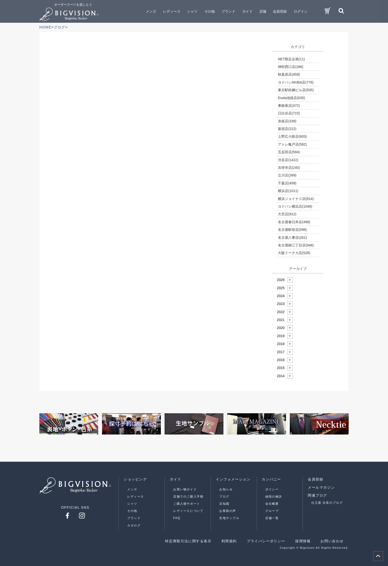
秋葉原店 (289, 74)
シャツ (132, 503)
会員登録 (280, 11)
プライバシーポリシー (266, 541)
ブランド (134, 518)
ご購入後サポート (186, 503)
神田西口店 (290, 67)
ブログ (224, 496)
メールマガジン (321, 487)
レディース (135, 496)
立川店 (287, 175)
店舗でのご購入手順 (188, 496)
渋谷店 (288, 160)
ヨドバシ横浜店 (295, 206)
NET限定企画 (291, 59)
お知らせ (226, 489)
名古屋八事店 (292, 237)
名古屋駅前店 (292, 230)
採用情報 (303, 541)
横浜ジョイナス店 (296, 199)
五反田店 (289, 152)
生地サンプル (229, 518)
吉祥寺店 (289, 168)
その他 (132, 511)
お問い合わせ (332, 541)
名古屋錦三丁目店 (296, 245)
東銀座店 (289, 106)
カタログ (134, 525)
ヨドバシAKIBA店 (296, 82)
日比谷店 (289, 113)
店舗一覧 (272, 518)
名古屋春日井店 (294, 222)
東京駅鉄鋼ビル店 (296, 90)
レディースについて (188, 511)
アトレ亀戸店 (292, 144)
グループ (272, 511)
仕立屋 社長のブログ (327, 502)
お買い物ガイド (185, 489)
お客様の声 (227, 511)
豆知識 (224, 503)
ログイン (301, 11)
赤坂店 (287, 121)
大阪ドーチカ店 (294, 253)
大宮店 (287, 214)
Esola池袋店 (291, 98)
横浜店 (288, 191)
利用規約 (229, 541)
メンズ (132, 489)
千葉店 (287, 183)
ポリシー (272, 489)
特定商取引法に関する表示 (188, 541)
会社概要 (272, 503)
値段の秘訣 (273, 496)
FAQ (176, 518)
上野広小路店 (292, 136)
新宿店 (287, 129)
